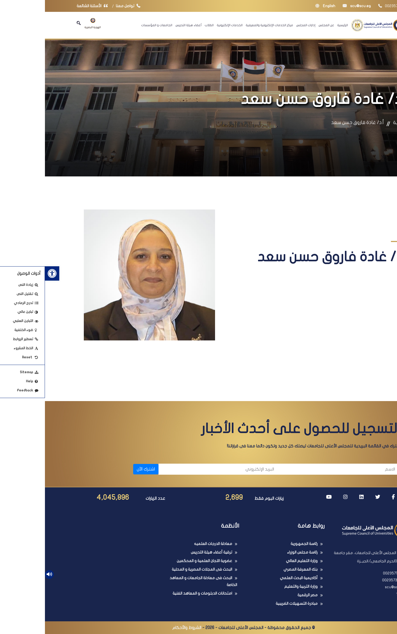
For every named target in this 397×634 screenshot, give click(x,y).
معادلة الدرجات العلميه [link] (168, 544)
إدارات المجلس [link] (260, 25)
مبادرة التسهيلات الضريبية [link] (252, 603)
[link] (7, 273)
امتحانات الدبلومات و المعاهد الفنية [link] (157, 593)
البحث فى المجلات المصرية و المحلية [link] (157, 569)
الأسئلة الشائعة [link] (48, 6)
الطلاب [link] (164, 25)
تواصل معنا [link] (84, 6)
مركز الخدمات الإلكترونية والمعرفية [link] (224, 25)
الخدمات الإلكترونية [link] (185, 25)
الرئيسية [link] (298, 25)
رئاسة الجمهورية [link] (259, 544)
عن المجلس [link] (281, 25)
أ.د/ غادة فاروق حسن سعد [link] (312, 122)
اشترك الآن (101, 469)
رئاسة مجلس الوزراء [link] (257, 552)
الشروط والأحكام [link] (141, 627)
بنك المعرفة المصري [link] (255, 569)
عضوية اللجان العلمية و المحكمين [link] (159, 561)
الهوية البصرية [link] (48, 23)
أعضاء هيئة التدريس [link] (144, 25)
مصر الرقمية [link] (263, 595)
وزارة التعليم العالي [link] (257, 561)
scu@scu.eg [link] (312, 6)
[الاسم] (295, 469)
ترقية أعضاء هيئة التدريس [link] (166, 552)
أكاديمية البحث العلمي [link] (254, 578)
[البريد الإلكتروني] (174, 469)
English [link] (280, 6)
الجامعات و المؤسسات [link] (111, 25)
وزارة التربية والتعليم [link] (256, 586)
